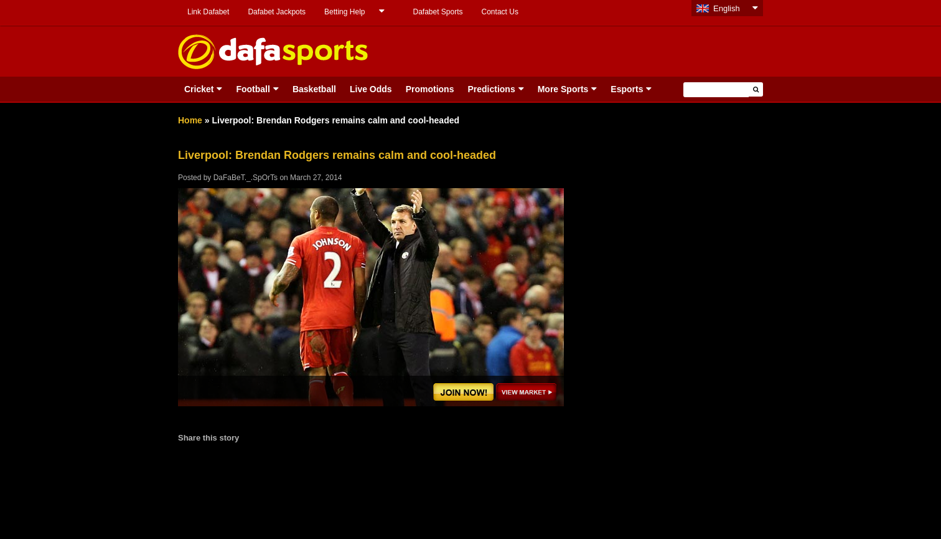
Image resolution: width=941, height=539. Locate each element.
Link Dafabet (208, 11)
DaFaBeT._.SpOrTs (245, 177)
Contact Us (500, 11)
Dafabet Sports (437, 11)
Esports (627, 89)
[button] (756, 89)
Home (190, 120)
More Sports (563, 89)
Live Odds (371, 89)
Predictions (491, 89)
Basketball (314, 89)
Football (252, 89)
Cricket (198, 89)
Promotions (430, 89)
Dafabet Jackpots (277, 11)
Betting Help (344, 11)
